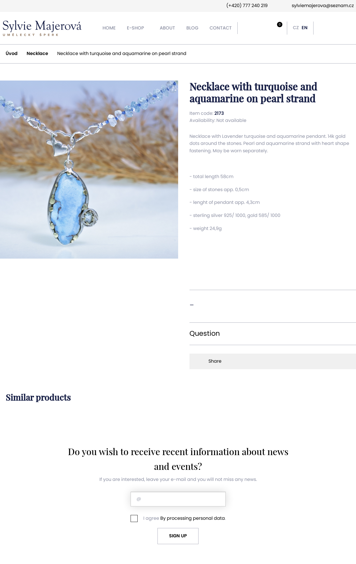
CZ (296, 28)
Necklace (40, 53)
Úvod (14, 53)
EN (305, 28)
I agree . (178, 518)
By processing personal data (192, 518)
